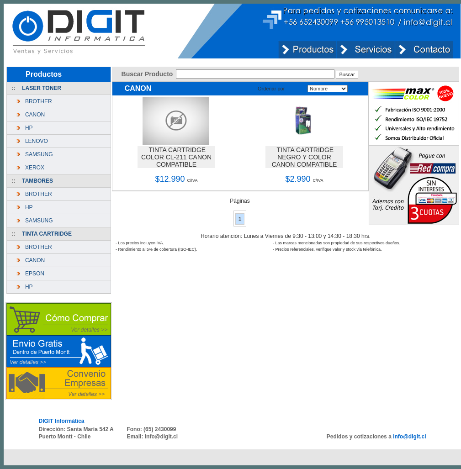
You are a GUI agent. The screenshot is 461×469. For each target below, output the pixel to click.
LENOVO (35, 141)
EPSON (33, 273)
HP (27, 128)
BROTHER (37, 101)
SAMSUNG (37, 154)
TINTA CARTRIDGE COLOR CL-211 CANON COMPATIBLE (176, 157)
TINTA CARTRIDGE (47, 234)
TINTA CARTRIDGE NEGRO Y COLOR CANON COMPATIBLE (304, 157)
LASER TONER (41, 88)
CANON (33, 114)
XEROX (33, 167)
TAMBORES (37, 181)
